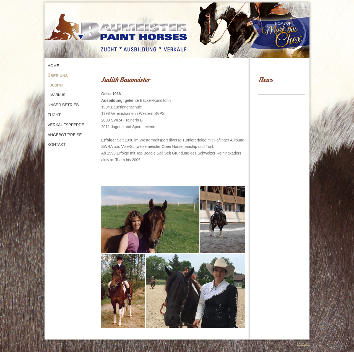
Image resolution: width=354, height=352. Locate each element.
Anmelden (303, 344)
